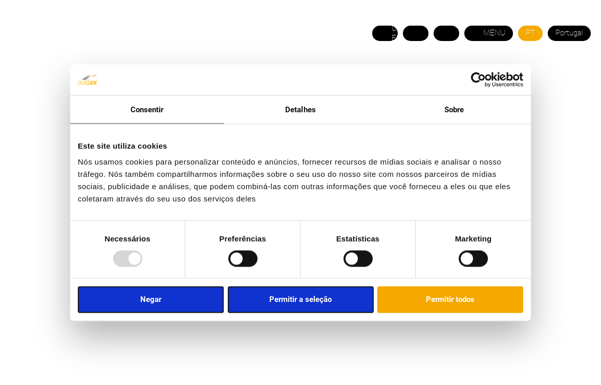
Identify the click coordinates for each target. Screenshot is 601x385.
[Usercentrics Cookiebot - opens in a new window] (478, 79)
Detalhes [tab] (300, 109)
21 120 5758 (567, 58)
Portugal (569, 32)
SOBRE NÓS (51, 82)
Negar (150, 299)
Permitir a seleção (300, 299)
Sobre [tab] (454, 109)
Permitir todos (450, 299)
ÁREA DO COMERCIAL (550, 82)
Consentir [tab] (147, 109)
